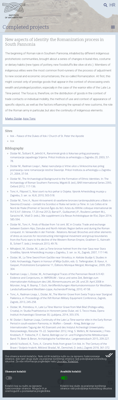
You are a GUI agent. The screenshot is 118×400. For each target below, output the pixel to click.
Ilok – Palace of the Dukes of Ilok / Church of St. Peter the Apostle (47, 136)
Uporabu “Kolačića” (67, 361)
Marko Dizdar (13, 118)
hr (112, 5)
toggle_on (64, 378)
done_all (109, 355)
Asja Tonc (29, 118)
